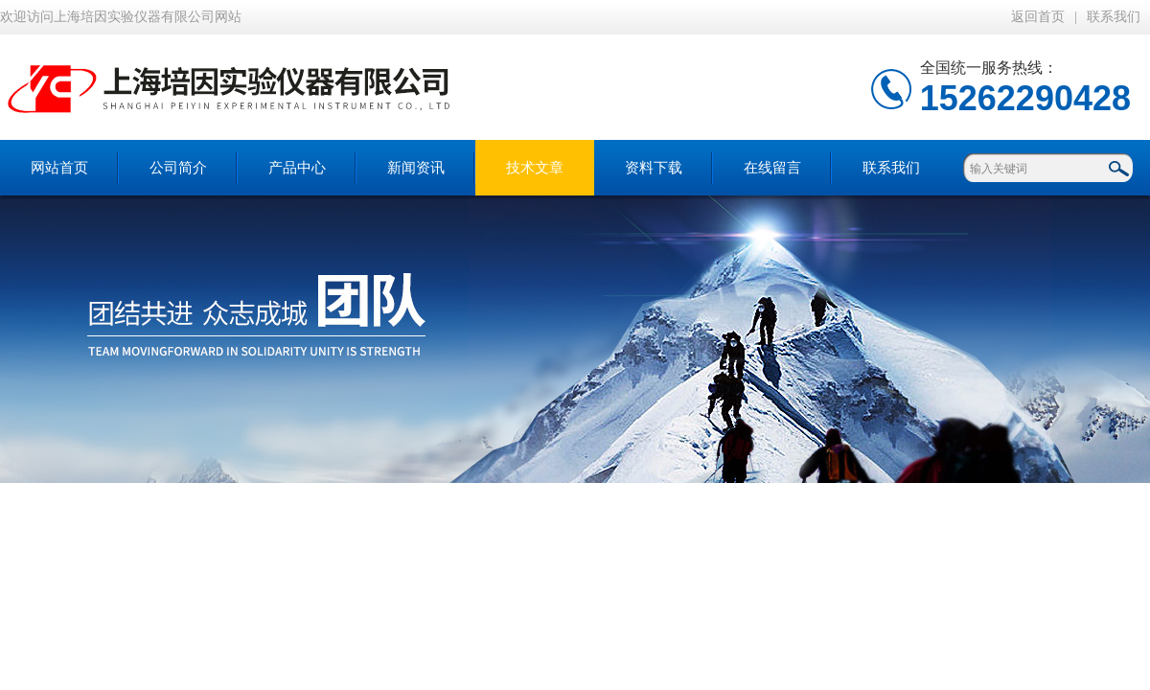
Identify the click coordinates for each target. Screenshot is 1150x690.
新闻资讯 (416, 167)
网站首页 (59, 167)
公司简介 (178, 167)
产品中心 (297, 167)
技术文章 (535, 167)
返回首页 (1038, 17)
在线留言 (772, 167)
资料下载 (653, 167)
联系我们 (1113, 17)
